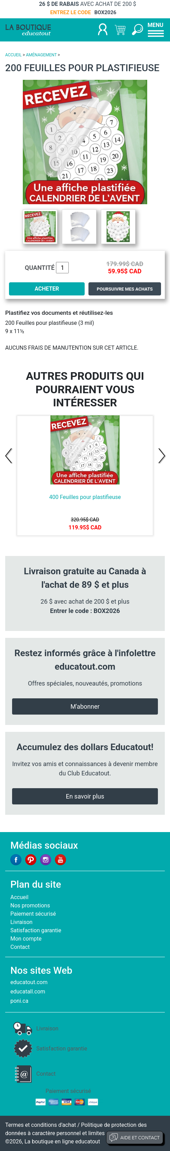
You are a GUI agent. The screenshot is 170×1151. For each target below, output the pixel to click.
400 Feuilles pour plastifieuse (85, 497)
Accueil (19, 897)
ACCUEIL (13, 55)
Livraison (21, 922)
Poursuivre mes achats (125, 289)
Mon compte (25, 938)
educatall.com (27, 991)
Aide (134, 1137)
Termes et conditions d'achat (40, 1125)
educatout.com (28, 982)
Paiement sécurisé (33, 914)
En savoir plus (85, 796)
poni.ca (19, 1001)
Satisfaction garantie (35, 930)
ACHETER (47, 288)
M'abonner (85, 706)
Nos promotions (30, 905)
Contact (20, 947)
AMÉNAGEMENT (41, 55)
